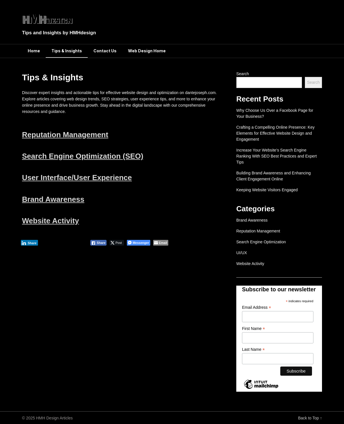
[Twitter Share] (116, 243)
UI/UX (241, 252)
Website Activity (50, 220)
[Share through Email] (160, 243)
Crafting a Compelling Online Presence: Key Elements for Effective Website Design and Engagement (275, 133)
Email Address (256, 307)
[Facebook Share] (98, 243)
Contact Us (105, 50)
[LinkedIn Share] (29, 243)
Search (242, 73)
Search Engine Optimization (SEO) (82, 156)
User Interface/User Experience (77, 177)
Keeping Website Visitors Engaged (267, 190)
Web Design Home (147, 50)
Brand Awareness (53, 199)
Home (34, 50)
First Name (253, 328)
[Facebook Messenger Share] (138, 243)
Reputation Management (65, 134)
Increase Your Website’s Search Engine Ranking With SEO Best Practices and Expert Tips (276, 156)
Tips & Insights (66, 50)
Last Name (253, 349)
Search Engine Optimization (261, 242)
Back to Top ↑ (310, 418)
